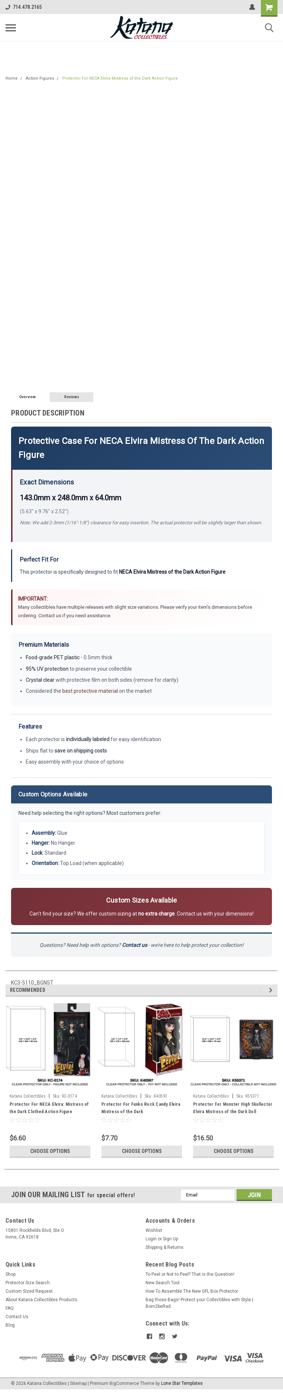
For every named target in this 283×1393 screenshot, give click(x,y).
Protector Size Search (28, 1282)
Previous (261, 990)
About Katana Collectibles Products (41, 1299)
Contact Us (17, 1316)
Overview (27, 397)
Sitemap (78, 1383)
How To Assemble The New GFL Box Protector (192, 1291)
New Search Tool (162, 1282)
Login (151, 1238)
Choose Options (50, 1151)
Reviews (71, 397)
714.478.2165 (24, 7)
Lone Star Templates (182, 1383)
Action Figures (40, 78)
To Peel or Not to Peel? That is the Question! (190, 1274)
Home (12, 78)
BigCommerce (124, 1383)
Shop (10, 1274)
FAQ (10, 1308)
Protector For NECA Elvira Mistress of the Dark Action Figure (120, 78)
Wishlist (154, 1230)
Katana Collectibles (28, 1096)
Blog (10, 1325)
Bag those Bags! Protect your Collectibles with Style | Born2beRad (199, 1303)
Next (272, 990)
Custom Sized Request (29, 1291)
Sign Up (170, 1238)
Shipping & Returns (165, 1247)
